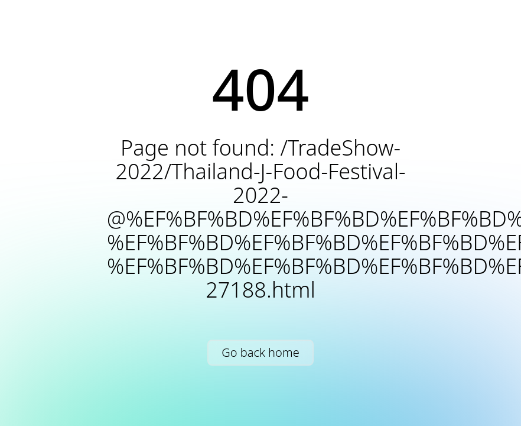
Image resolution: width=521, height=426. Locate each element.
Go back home (260, 352)
